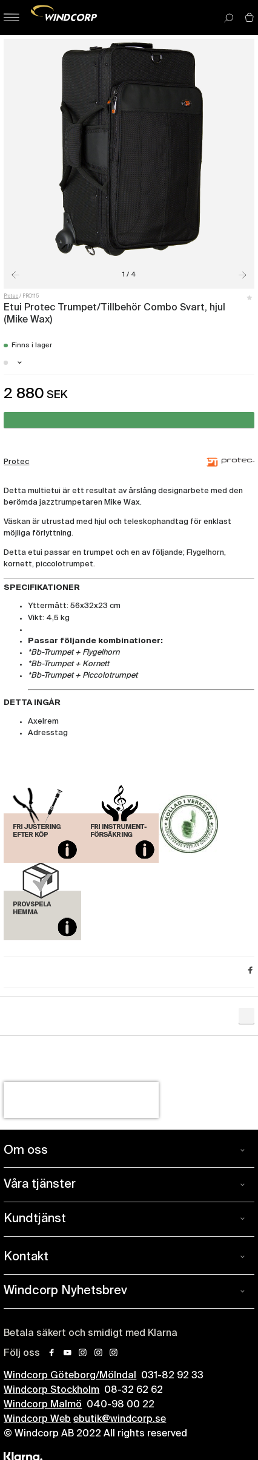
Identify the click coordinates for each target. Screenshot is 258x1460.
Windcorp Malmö (43, 1405)
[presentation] (81, 1100)
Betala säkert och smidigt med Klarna (90, 1333)
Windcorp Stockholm (51, 1390)
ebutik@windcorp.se (119, 1419)
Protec (11, 296)
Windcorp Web (37, 1419)
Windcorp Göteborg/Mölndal (70, 1376)
